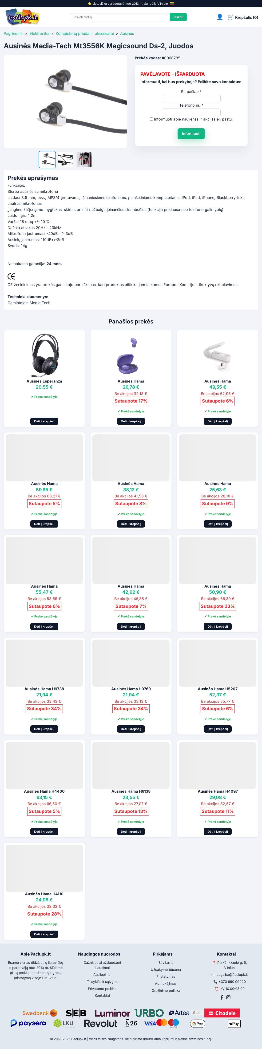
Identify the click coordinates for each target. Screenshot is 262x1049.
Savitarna (166, 962)
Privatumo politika (102, 989)
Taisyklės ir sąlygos (102, 982)
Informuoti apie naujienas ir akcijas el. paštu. (193, 119)
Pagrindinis (13, 33)
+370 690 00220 (232, 982)
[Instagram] (228, 997)
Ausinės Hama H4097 (218, 791)
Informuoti (191, 134)
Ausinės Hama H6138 (131, 791)
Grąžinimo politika (166, 990)
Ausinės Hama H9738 (44, 688)
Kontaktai (102, 995)
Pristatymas (165, 976)
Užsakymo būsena (166, 970)
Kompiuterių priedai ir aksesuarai (85, 33)
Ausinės (127, 33)
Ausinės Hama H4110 (44, 894)
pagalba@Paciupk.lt (232, 974)
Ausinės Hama (131, 381)
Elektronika (39, 33)
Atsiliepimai (102, 974)
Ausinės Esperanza (44, 381)
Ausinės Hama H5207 (218, 688)
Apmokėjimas (166, 983)
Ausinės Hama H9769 (131, 688)
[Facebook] (221, 997)
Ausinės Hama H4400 (44, 791)
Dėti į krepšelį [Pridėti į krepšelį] (44, 421)
